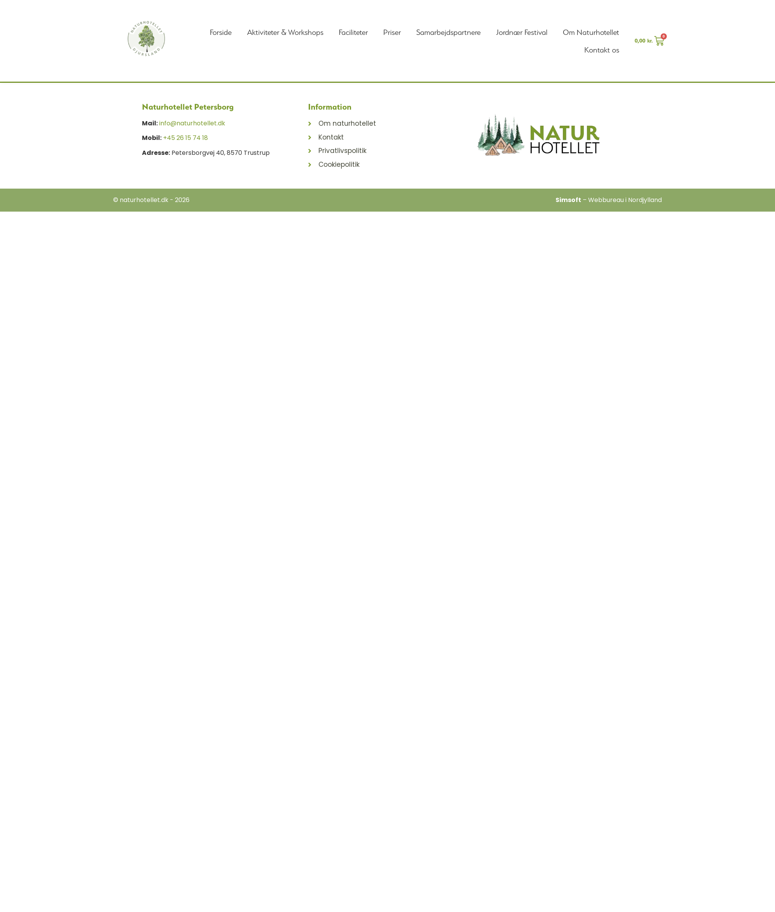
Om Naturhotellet (591, 32)
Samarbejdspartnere (448, 32)
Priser (392, 32)
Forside (221, 32)
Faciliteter (353, 32)
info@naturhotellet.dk (192, 123)
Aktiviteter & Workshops (285, 32)
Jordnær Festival (521, 32)
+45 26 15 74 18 (185, 137)
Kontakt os (601, 50)
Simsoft (568, 200)
